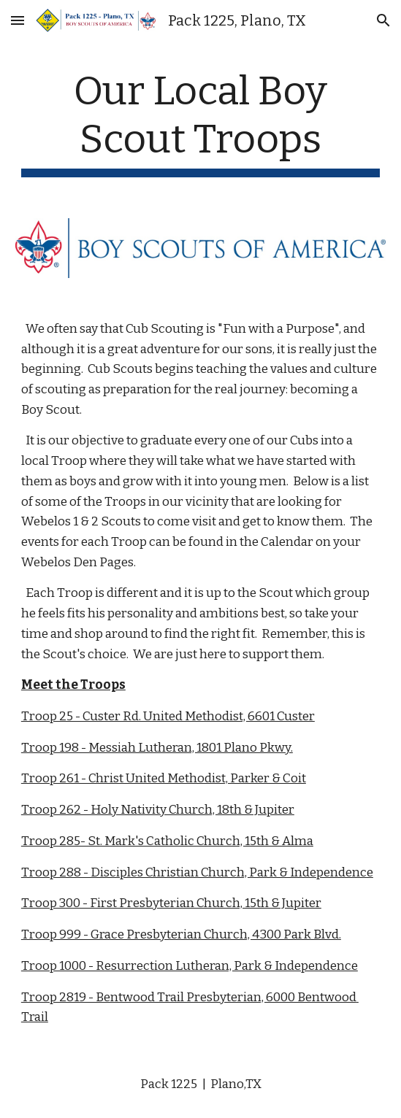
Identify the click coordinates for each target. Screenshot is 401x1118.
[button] (17, 20)
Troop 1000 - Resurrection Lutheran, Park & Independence (189, 966)
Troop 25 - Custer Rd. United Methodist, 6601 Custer (168, 716)
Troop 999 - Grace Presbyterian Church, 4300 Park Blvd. (181, 934)
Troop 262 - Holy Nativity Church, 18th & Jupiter (157, 809)
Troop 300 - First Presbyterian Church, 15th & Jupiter (171, 903)
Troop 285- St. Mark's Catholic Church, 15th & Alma (167, 841)
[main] (200, 122)
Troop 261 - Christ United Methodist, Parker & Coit (163, 778)
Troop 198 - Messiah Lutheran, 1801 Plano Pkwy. (157, 747)
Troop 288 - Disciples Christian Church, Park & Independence (197, 872)
